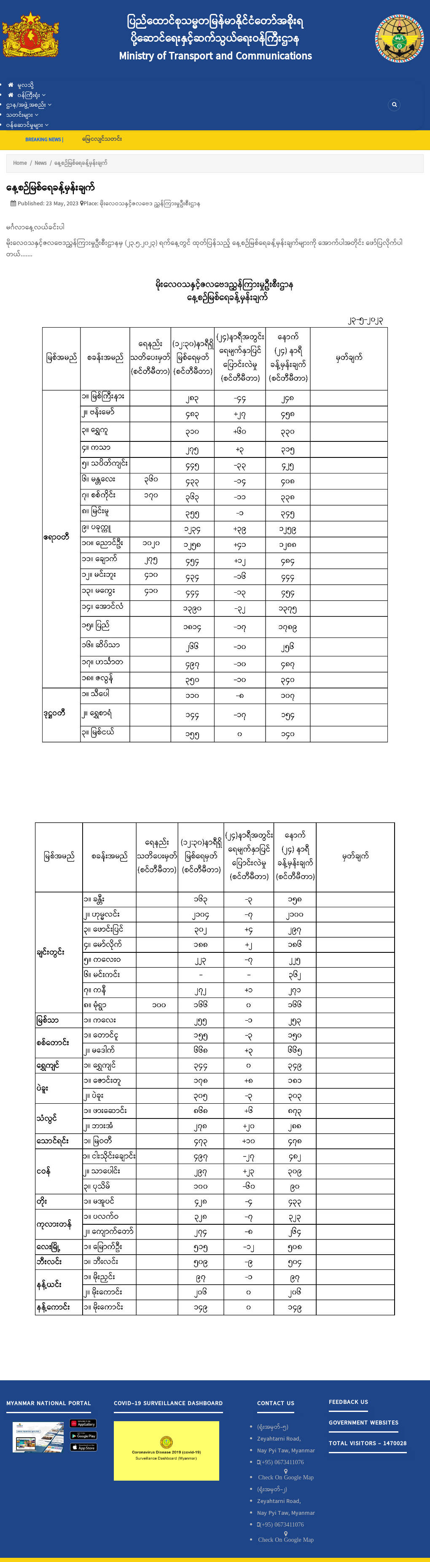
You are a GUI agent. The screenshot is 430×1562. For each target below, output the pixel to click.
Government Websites (363, 1423)
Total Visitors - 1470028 (368, 1443)
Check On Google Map (286, 1477)
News (40, 163)
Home (20, 163)
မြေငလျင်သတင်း (102, 139)
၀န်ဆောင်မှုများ (27, 125)
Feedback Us (348, 1402)
